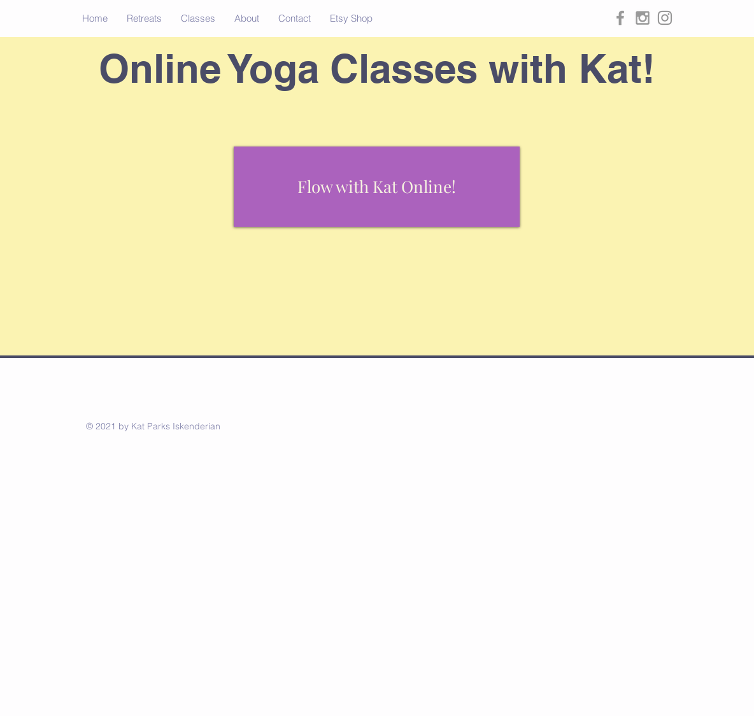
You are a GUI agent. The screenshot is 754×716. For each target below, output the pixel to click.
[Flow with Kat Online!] (377, 187)
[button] (144, 18)
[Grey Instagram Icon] (642, 17)
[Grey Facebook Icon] (620, 17)
